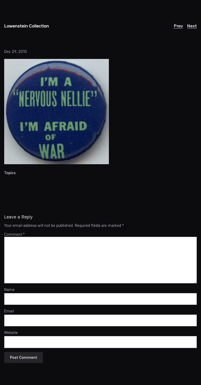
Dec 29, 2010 (15, 51)
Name (9, 289)
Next (192, 26)
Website (11, 332)
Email (9, 311)
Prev (178, 26)
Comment (14, 234)
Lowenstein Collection (26, 26)
